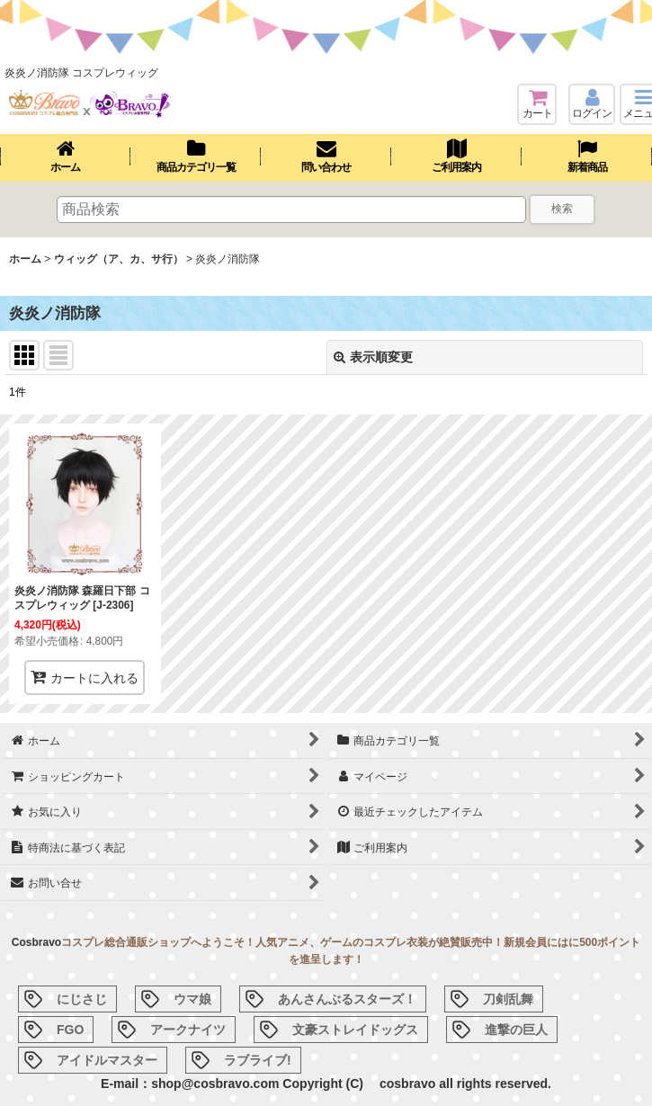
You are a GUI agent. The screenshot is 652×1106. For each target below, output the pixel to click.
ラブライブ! (257, 1060)
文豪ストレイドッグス (355, 1029)
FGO (70, 1029)
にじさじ (82, 999)
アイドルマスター (107, 1060)
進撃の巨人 (516, 1029)
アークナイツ (188, 1029)
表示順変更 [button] (373, 357)
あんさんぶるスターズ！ (347, 999)
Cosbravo (36, 942)
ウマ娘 (192, 999)
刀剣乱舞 (508, 999)
